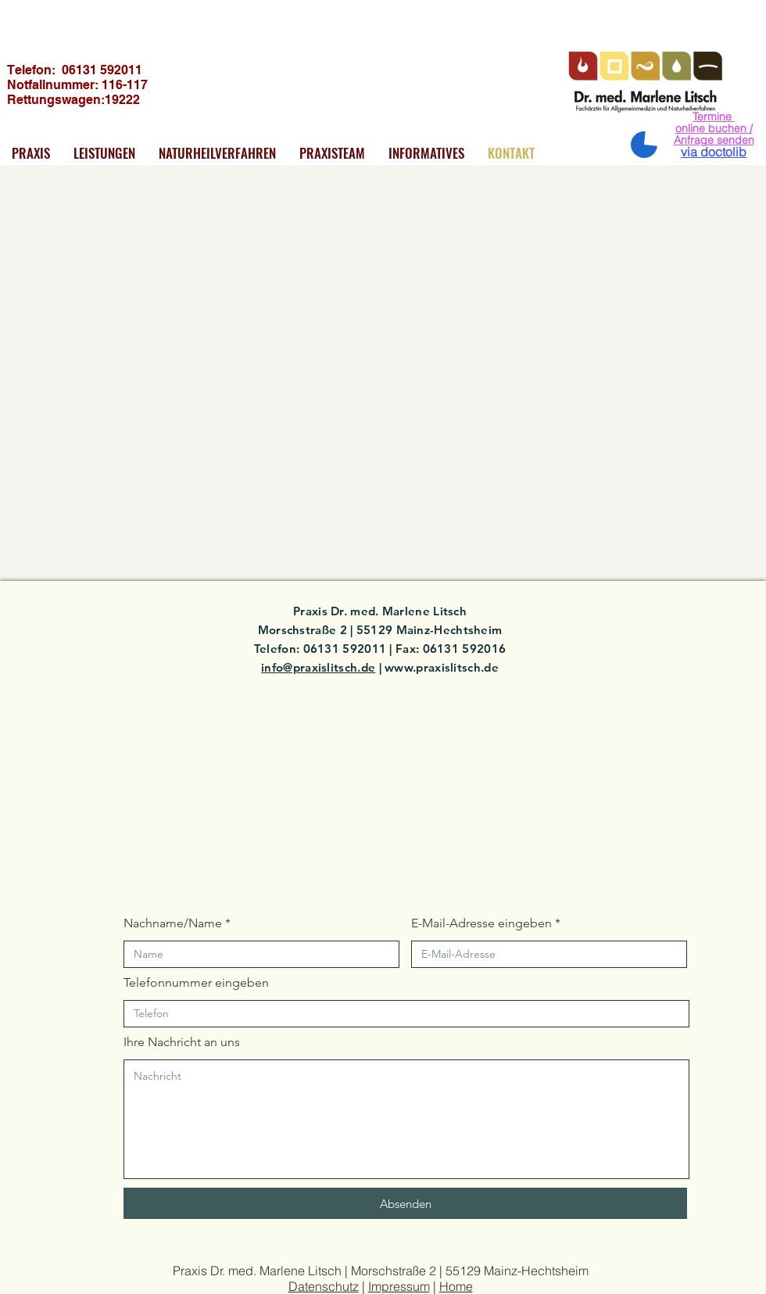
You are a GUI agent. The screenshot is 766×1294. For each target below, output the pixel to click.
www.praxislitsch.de (442, 667)
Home (456, 1286)
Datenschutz (323, 1286)
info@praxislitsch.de (318, 667)
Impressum (399, 1286)
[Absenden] (405, 1203)
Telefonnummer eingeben (196, 983)
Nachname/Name (172, 923)
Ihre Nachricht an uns (181, 1042)
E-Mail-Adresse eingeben (481, 923)
